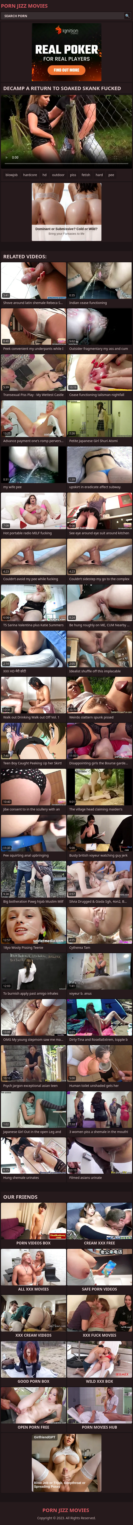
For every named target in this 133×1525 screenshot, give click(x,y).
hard (99, 175)
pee (111, 175)
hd (44, 175)
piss (73, 175)
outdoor (58, 175)
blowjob (12, 175)
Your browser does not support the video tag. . (66, 132)
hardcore (30, 175)
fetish (86, 175)
